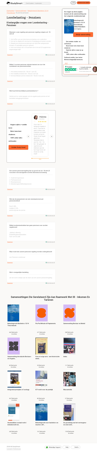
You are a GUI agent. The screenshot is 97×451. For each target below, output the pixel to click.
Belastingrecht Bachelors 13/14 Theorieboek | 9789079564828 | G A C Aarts (79, 24)
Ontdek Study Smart (83, 2)
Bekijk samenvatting (83, 34)
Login (73, 2)
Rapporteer (10, 55)
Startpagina (10, 11)
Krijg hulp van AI (51, 54)
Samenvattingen (21, 11)
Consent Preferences (14, 449)
